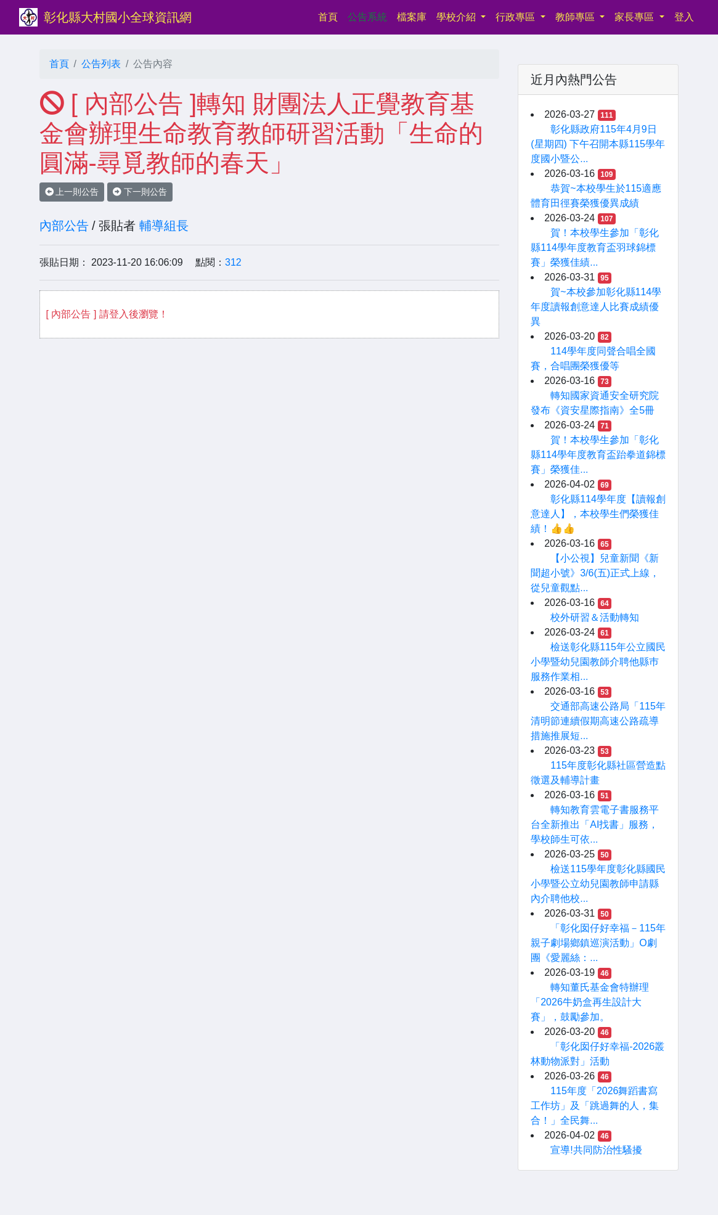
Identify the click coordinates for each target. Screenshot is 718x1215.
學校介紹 (457, 17)
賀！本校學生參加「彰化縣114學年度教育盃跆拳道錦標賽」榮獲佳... (598, 455)
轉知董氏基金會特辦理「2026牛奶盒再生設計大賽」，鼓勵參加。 (590, 1002)
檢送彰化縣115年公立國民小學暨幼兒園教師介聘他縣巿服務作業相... (598, 662)
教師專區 (576, 17)
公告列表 (101, 64)
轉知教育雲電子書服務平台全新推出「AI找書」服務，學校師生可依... (595, 824)
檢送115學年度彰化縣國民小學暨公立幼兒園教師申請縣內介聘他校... (598, 884)
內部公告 (64, 225)
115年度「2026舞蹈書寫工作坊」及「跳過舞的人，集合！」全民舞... (595, 1106)
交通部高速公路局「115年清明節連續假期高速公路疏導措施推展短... (598, 721)
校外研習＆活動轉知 (594, 617)
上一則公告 (72, 192)
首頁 (330, 15)
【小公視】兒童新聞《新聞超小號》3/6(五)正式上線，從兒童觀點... (595, 573)
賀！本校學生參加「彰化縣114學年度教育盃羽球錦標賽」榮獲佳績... (595, 247)
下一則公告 (140, 192)
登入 (684, 17)
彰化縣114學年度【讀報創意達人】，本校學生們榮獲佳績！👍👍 (598, 514)
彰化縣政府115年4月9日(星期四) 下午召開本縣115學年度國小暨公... (598, 144)
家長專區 (635, 17)
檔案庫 (411, 17)
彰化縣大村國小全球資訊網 (118, 17)
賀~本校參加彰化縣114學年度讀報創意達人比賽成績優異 (596, 307)
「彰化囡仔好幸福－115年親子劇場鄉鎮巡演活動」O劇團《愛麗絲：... (598, 943)
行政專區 (516, 17)
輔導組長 (164, 225)
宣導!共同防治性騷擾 (596, 1150)
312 (233, 262)
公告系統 (367, 17)
